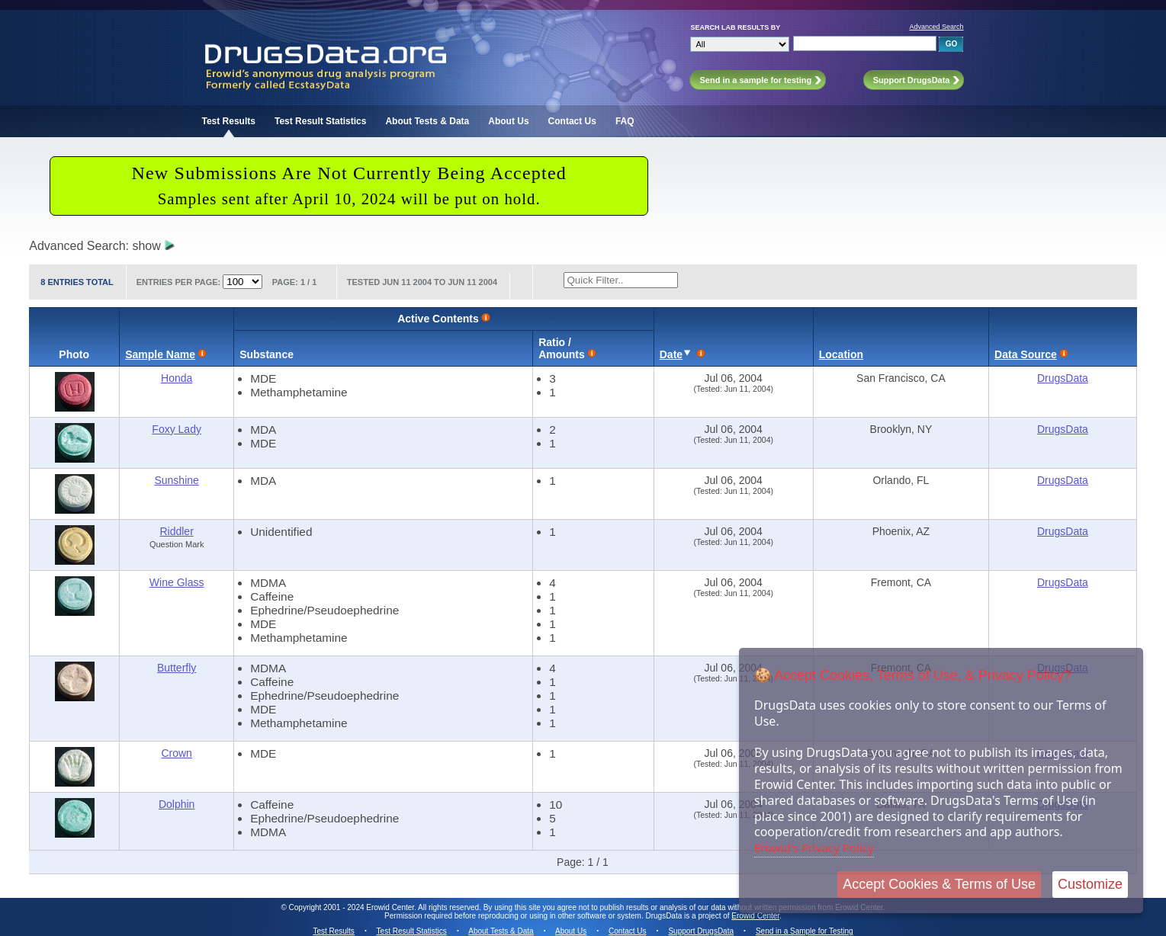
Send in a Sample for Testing (804, 931)
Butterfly (176, 668)
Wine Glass (176, 582)
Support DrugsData (701, 931)
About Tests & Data (427, 121)
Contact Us (572, 121)
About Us (508, 121)
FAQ (624, 121)
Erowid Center (755, 916)
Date (671, 354)
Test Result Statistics (320, 121)
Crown (176, 753)
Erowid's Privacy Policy (814, 847)
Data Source (1025, 354)
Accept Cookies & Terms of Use (939, 884)
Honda (176, 378)
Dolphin (176, 804)
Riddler (176, 531)
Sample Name (160, 354)
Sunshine (176, 480)
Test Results (228, 121)
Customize (1090, 884)
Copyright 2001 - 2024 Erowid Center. (352, 907)
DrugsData (1062, 378)
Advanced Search (936, 26)
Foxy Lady (176, 429)
